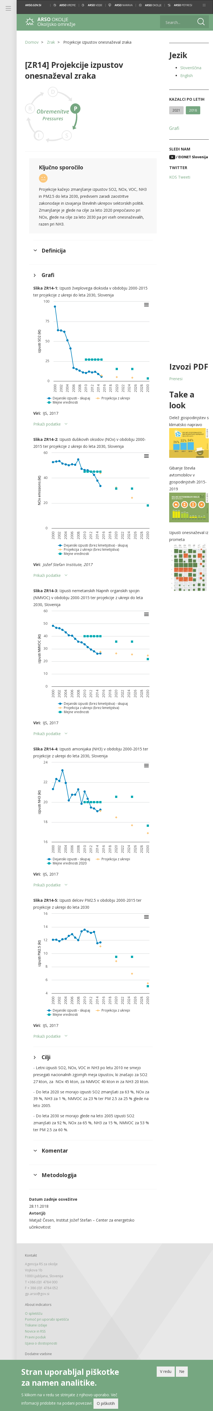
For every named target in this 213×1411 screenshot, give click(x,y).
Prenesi (175, 378)
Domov (32, 42)
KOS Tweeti (179, 177)
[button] (204, 5)
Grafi (174, 128)
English (186, 75)
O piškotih (106, 1403)
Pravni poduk (35, 1337)
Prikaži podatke (47, 424)
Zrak (51, 42)
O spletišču (33, 1313)
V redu (165, 1371)
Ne (181, 1371)
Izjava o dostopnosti (41, 1343)
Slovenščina (190, 67)
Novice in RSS (35, 1331)
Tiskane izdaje (36, 1325)
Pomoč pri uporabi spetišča (47, 1319)
